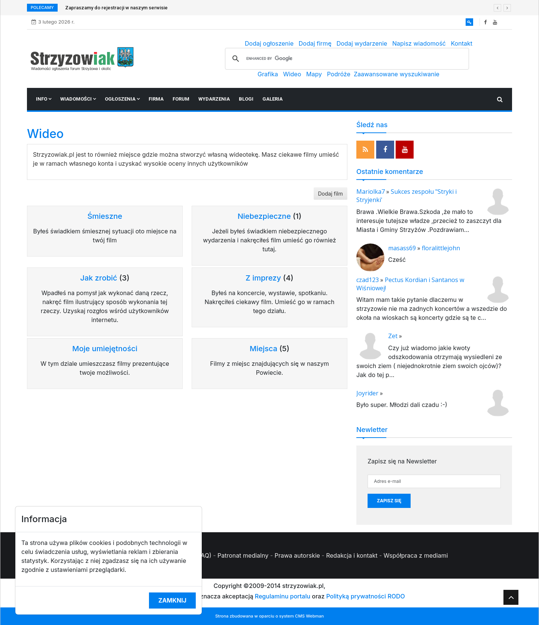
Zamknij (172, 600)
